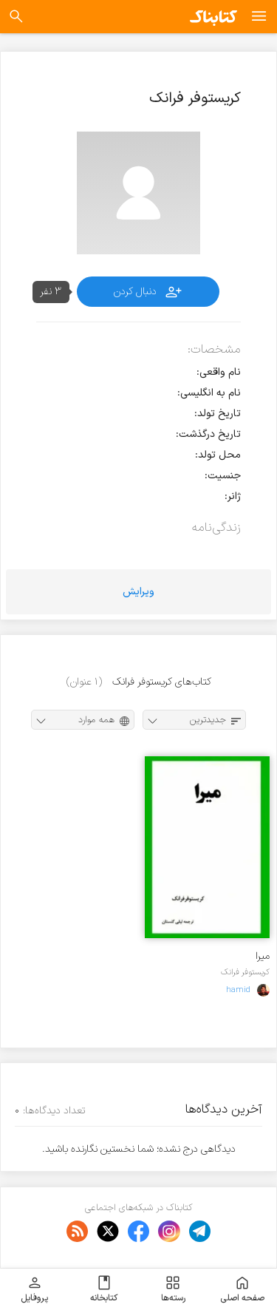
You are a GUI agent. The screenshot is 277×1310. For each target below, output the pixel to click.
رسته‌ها (173, 1289)
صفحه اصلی (242, 1289)
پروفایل (34, 1289)
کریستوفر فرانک (245, 972)
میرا (263, 956)
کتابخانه (103, 1289)
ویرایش (138, 592)
